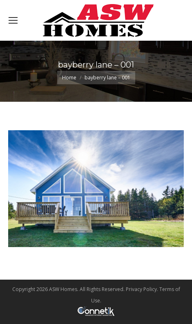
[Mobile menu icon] (13, 20)
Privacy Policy (141, 289)
